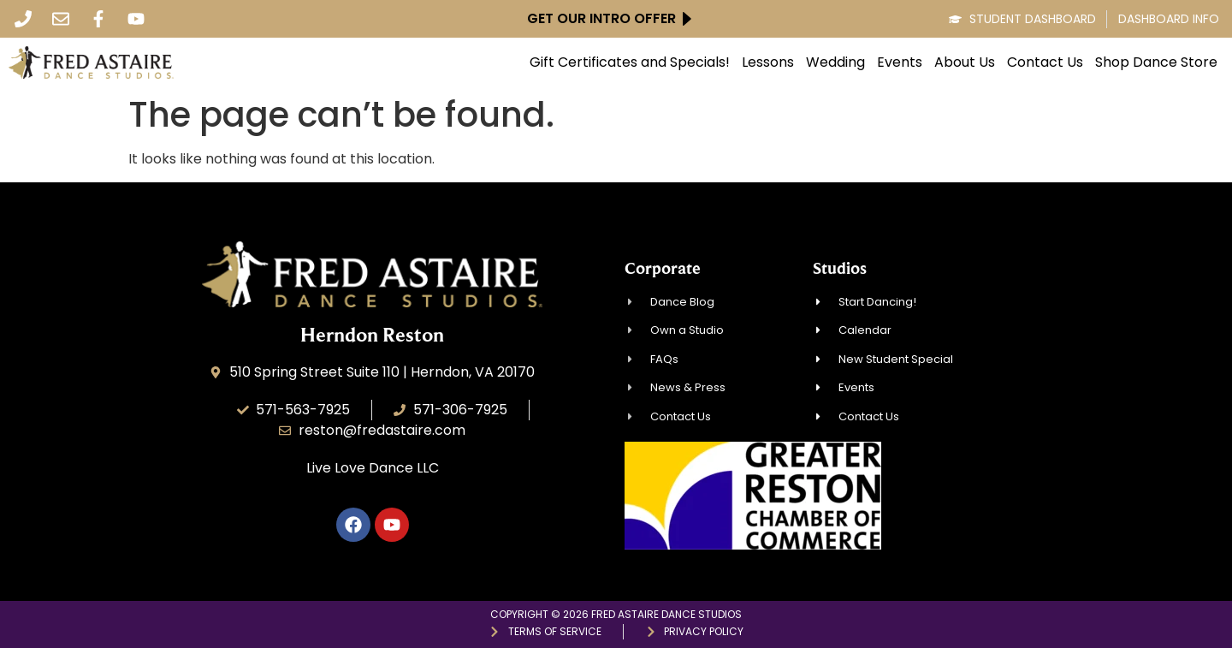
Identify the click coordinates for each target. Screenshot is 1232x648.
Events (899, 62)
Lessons (768, 62)
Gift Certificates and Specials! (630, 62)
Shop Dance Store (1156, 62)
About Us (964, 62)
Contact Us (1045, 62)
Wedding (835, 62)
